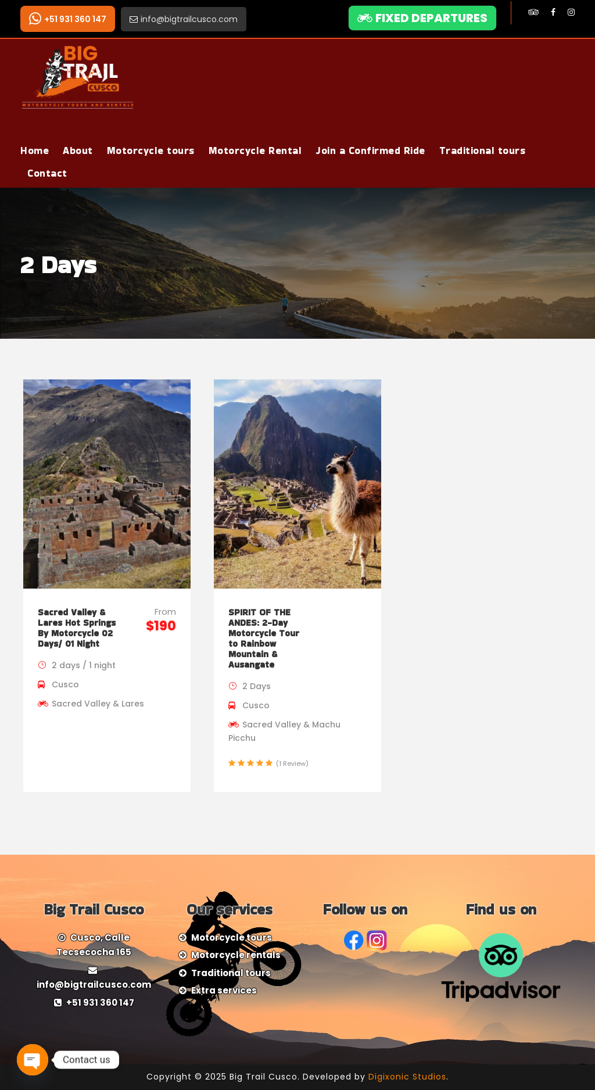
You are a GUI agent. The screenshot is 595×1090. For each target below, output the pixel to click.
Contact (47, 173)
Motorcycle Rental (255, 150)
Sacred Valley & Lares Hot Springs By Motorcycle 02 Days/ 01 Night (77, 628)
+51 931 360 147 (67, 19)
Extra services (224, 990)
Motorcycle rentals (236, 955)
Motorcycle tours (151, 150)
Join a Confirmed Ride (370, 150)
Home (34, 150)
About (78, 150)
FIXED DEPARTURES (422, 18)
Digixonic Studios (407, 1076)
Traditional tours (482, 150)
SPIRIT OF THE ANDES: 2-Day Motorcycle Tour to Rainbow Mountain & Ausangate (263, 638)
